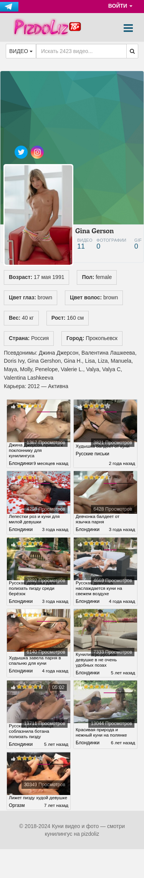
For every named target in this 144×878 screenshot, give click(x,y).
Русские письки (92, 458)
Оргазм (17, 813)
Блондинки (21, 462)
